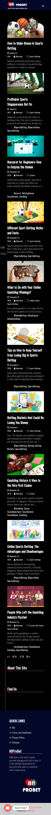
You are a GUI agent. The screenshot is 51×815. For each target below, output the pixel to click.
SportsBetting (13, 130)
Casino (32, 175)
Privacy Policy (18, 737)
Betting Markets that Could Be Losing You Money (25, 420)
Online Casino (34, 300)
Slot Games (39, 625)
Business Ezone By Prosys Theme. (29, 807)
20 (27, 656)
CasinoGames (12, 196)
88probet (19, 56)
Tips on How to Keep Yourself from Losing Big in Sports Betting (24, 355)
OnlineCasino (32, 315)
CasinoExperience (14, 511)
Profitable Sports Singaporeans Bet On (19, 102)
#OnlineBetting (20, 315)
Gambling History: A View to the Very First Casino (23, 483)
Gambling (23, 196)
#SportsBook (33, 577)
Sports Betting (35, 56)
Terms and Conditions (21, 732)
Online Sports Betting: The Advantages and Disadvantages (25, 549)
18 (23, 656)
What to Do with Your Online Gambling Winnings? (24, 290)
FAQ (13, 727)
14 (13, 656)
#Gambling (18, 508)
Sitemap (15, 742)
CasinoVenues (12, 515)
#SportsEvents (34, 127)
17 (20, 656)
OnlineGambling (13, 318)
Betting (31, 445)
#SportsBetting (20, 127)
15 (16, 656)
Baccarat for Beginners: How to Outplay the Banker (24, 164)
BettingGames (28, 193)
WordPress (30, 810)
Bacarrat (17, 193)
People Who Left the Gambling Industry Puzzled (25, 615)
